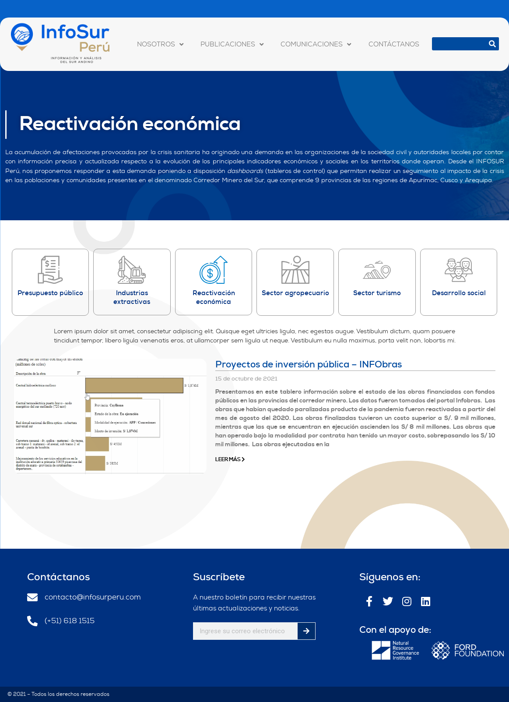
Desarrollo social (459, 293)
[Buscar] (492, 43)
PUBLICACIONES (231, 44)
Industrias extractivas (131, 297)
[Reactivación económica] (214, 270)
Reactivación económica (130, 124)
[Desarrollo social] (459, 270)
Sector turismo (377, 293)
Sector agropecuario (295, 293)
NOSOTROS (160, 44)
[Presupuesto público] (50, 270)
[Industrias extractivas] (132, 270)
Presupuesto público (50, 293)
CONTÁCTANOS (394, 44)
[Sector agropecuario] (295, 270)
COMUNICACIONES (316, 44)
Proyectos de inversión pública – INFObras (308, 364)
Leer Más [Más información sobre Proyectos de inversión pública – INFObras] (230, 459)
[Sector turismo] (377, 270)
